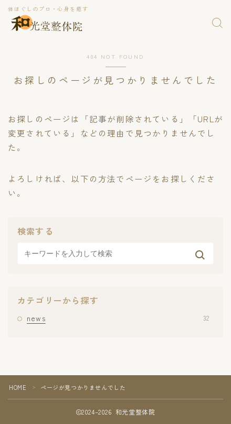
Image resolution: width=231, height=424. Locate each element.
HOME (17, 387)
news (118, 318)
